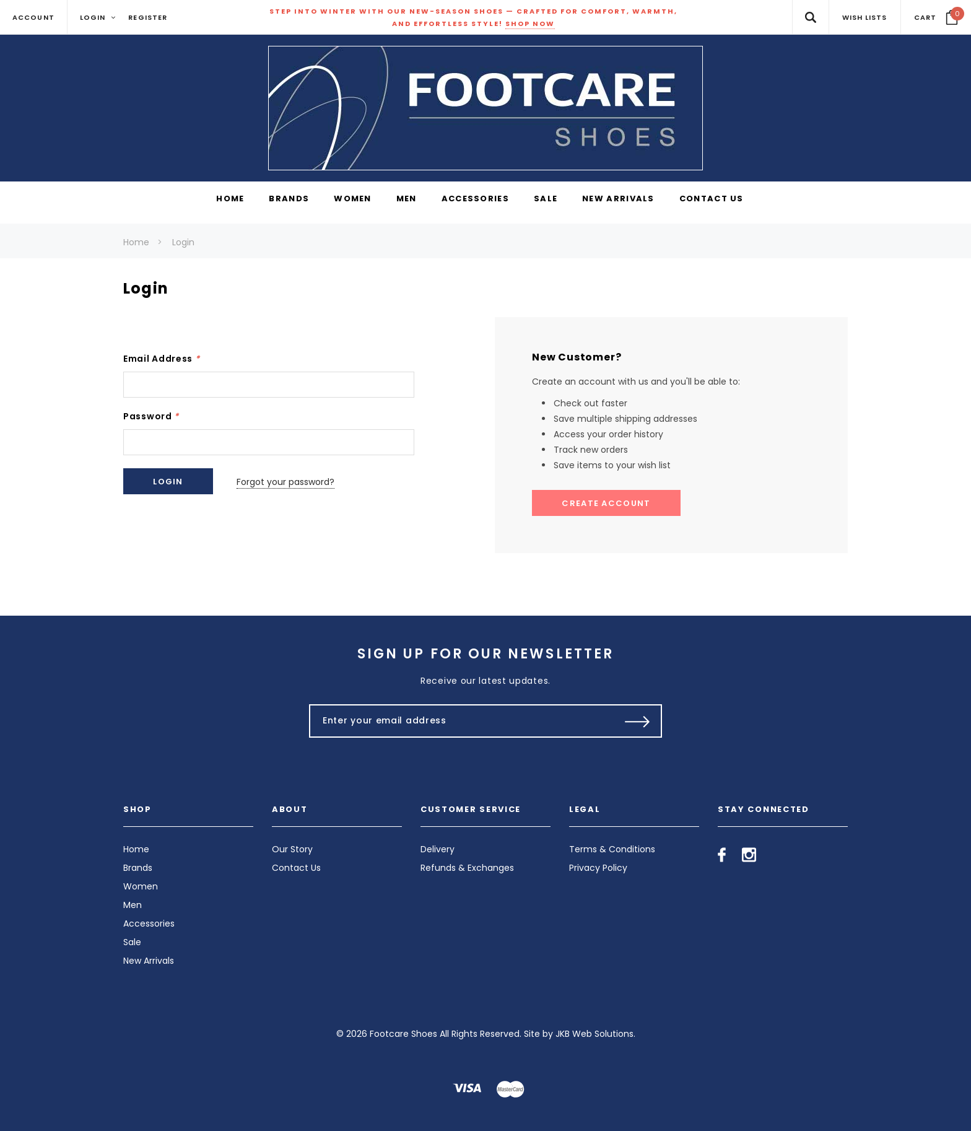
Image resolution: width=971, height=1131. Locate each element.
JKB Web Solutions (594, 1034)
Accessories (149, 923)
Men (132, 905)
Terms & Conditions (612, 849)
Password (151, 416)
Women (140, 886)
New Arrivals (148, 960)
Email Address (161, 358)
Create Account (606, 503)
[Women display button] (353, 199)
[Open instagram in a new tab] (749, 855)
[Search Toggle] (810, 17)
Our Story (292, 849)
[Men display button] (406, 199)
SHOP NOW (530, 23)
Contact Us (296, 868)
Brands (137, 868)
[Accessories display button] (475, 199)
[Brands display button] (289, 199)
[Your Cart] (936, 17)
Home (136, 242)
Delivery (437, 849)
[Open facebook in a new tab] (721, 855)
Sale (132, 942)
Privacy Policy (598, 868)
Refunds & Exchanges (467, 868)
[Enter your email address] (459, 720)
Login (183, 242)
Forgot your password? (287, 481)
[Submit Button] (637, 720)
